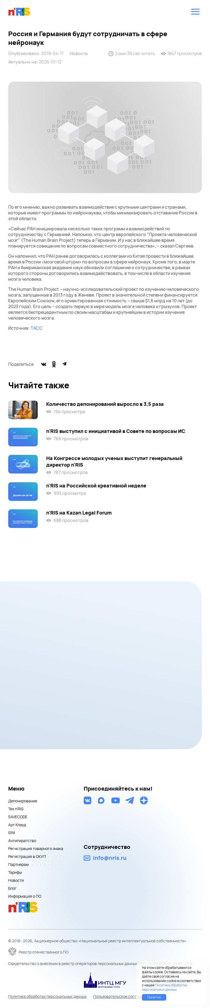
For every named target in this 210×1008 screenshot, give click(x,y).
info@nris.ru (110, 857)
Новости (79, 53)
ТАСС (37, 328)
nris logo (19, 11)
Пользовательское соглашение (122, 996)
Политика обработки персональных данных (47, 996)
